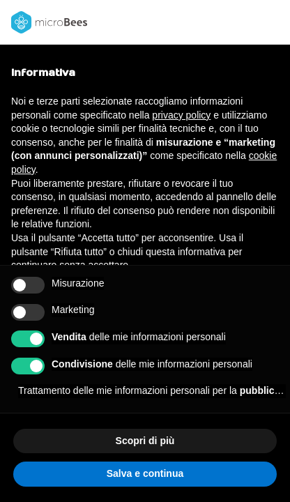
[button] (272, 22)
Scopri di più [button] (145, 440)
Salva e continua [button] (145, 473)
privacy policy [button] (181, 115)
